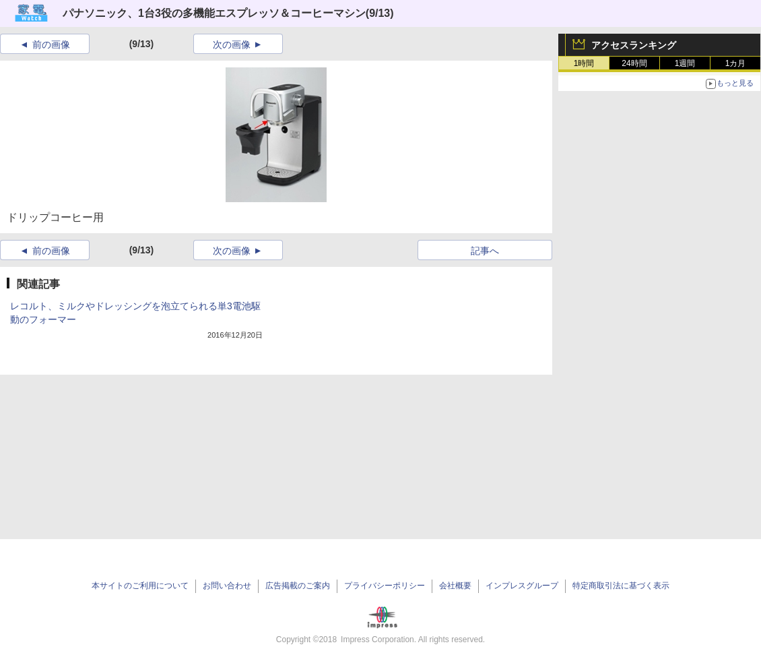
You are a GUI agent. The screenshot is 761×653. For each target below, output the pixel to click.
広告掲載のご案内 (297, 585)
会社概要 (455, 585)
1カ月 (735, 63)
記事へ (485, 250)
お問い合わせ (227, 585)
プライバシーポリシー (384, 585)
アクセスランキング (633, 45)
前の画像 (51, 44)
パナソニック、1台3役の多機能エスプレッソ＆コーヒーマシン (214, 13)
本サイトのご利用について (140, 585)
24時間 (634, 63)
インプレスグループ (522, 585)
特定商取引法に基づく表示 (620, 585)
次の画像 (232, 44)
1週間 (685, 63)
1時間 (584, 63)
